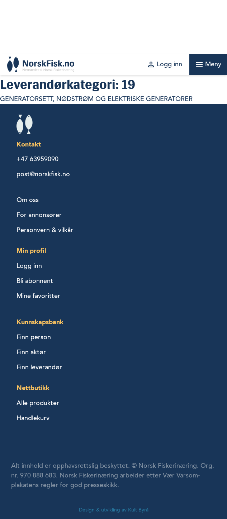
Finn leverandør (39, 367)
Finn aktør (31, 352)
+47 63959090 (37, 159)
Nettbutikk (32, 387)
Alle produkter (37, 403)
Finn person (33, 337)
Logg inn (29, 266)
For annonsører (39, 215)
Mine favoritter (38, 296)
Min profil (31, 250)
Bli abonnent (34, 281)
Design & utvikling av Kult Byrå (113, 510)
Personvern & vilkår (44, 230)
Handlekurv (32, 418)
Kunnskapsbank (39, 322)
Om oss (27, 200)
